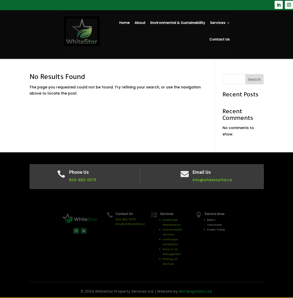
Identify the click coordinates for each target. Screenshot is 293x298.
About (141, 24)
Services (210, 24)
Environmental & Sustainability (174, 24)
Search (254, 79)
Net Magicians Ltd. (196, 291)
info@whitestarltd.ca (211, 179)
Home (127, 24)
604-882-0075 (84, 179)
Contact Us (211, 39)
